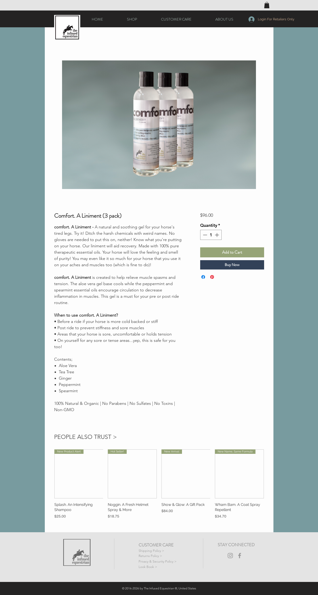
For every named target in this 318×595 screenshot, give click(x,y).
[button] (266, 5)
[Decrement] (204, 235)
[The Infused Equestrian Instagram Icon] (230, 555)
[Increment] (217, 235)
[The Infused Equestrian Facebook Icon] (239, 555)
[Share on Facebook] (203, 277)
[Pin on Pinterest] (212, 277)
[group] (159, 484)
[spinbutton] (211, 235)
